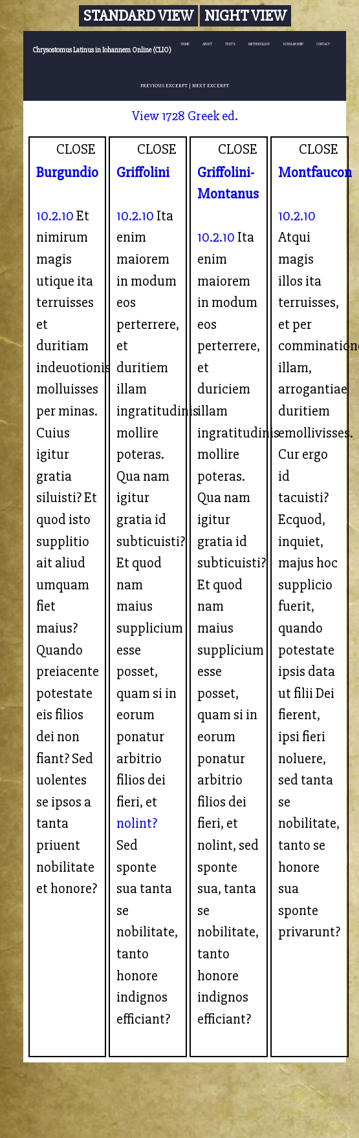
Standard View (138, 15)
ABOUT (207, 44)
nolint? (136, 823)
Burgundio (67, 172)
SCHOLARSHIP (293, 44)
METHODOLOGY (259, 44)
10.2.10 (55, 216)
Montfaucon (315, 172)
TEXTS (230, 44)
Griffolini (142, 172)
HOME (185, 44)
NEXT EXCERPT (210, 85)
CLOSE (76, 149)
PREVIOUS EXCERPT (164, 85)
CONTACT (323, 44)
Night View (245, 15)
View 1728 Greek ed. (185, 116)
